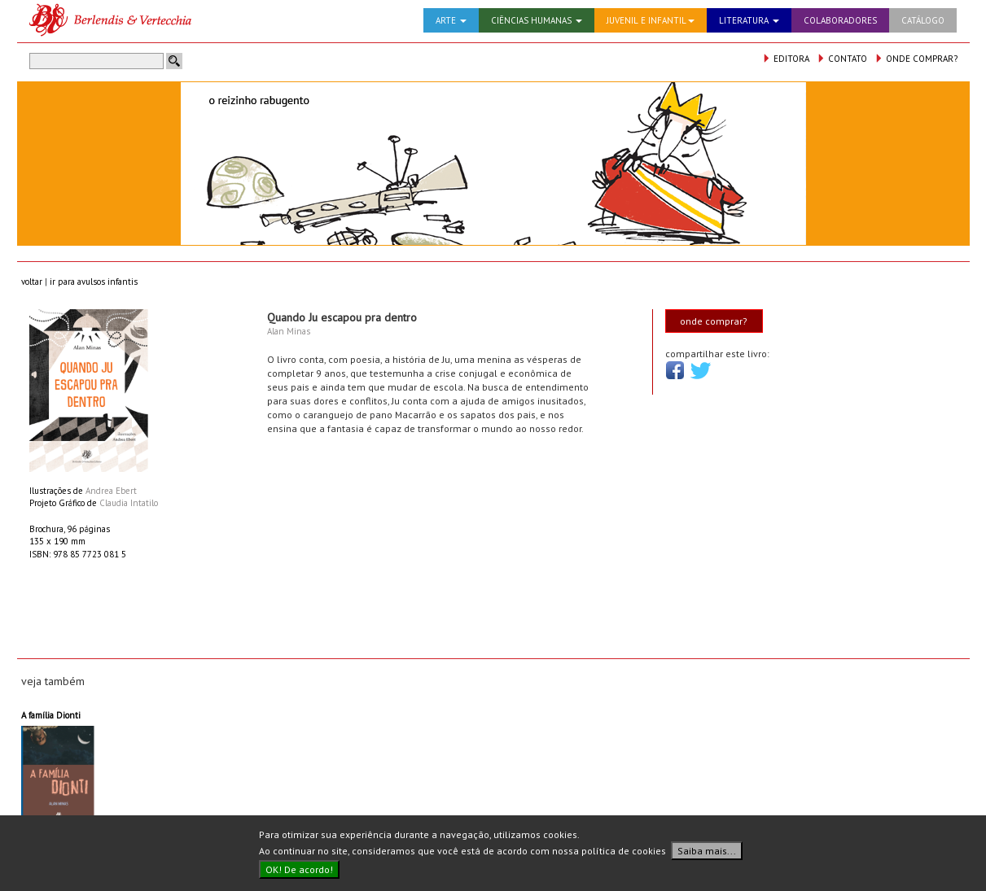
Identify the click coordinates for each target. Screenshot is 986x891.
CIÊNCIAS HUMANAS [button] (536, 20)
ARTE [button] (451, 20)
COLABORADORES (840, 20)
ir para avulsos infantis (94, 281)
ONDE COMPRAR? (916, 58)
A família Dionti (51, 715)
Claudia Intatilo (128, 503)
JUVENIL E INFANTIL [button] (651, 20)
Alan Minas (288, 331)
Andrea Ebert (111, 490)
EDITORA (785, 58)
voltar (31, 281)
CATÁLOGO (922, 20)
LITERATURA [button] (749, 20)
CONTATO (842, 58)
